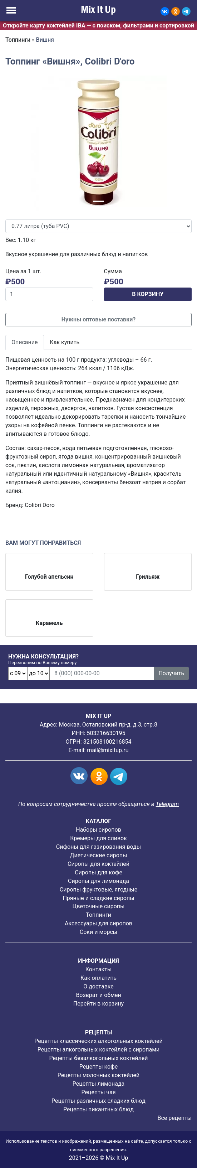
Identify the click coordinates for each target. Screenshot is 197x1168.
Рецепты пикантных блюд (98, 1109)
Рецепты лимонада (99, 1083)
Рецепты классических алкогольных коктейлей (98, 1041)
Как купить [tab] (65, 342)
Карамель (49, 623)
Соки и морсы (98, 932)
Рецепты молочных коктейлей (98, 1075)
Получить (171, 673)
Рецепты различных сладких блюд (98, 1100)
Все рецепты (174, 1118)
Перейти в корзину (98, 1003)
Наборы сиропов (98, 829)
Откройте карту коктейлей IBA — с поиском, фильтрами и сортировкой (98, 25)
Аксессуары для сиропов (98, 923)
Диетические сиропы (98, 855)
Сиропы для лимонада (98, 881)
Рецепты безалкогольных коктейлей (98, 1058)
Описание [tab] (24, 342)
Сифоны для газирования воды (98, 846)
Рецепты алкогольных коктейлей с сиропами (98, 1049)
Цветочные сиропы (99, 906)
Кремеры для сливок (98, 838)
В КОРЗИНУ (147, 294)
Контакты (98, 969)
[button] (19, 143)
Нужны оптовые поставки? (98, 319)
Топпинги (17, 39)
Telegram (167, 804)
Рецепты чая (99, 1092)
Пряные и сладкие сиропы (98, 898)
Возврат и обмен (98, 995)
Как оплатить (98, 978)
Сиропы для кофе (98, 872)
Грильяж (147, 576)
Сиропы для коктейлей (98, 864)
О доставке (98, 986)
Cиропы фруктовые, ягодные (98, 889)
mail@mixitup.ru (107, 750)
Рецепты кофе (98, 1066)
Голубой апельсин (49, 576)
